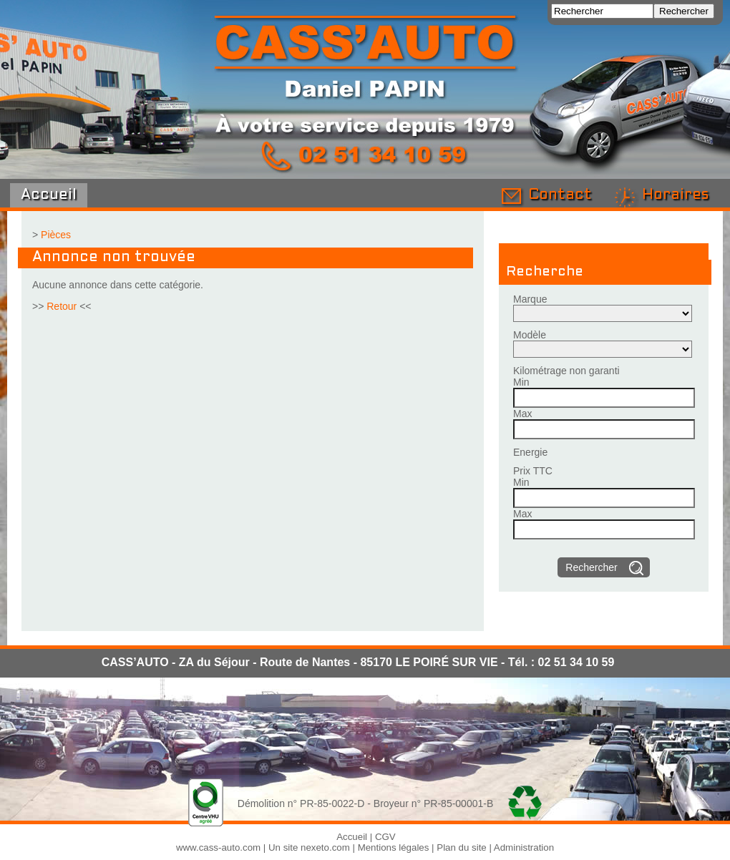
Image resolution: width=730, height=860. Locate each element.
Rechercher (591, 567)
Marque (530, 299)
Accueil (49, 195)
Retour (62, 306)
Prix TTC (533, 471)
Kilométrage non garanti (566, 370)
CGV (385, 836)
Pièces (56, 234)
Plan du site (461, 847)
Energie (530, 452)
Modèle (529, 335)
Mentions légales (393, 847)
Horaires (675, 195)
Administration (524, 847)
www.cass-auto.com (218, 847)
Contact (560, 195)
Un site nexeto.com (309, 847)
